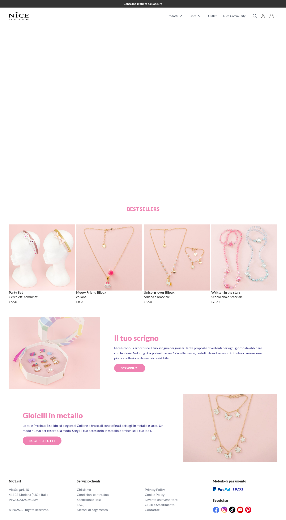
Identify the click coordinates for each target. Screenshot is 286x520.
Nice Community (234, 16)
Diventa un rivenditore (161, 500)
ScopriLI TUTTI (42, 441)
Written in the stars (225, 292)
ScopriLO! (129, 368)
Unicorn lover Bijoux (159, 292)
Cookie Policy (155, 495)
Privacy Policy (155, 489)
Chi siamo (84, 489)
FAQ (80, 505)
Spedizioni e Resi (89, 500)
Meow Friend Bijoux (91, 292)
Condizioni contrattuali (93, 495)
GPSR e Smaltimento (160, 505)
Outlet (212, 16)
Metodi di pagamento (92, 510)
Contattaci (152, 510)
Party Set (16, 292)
